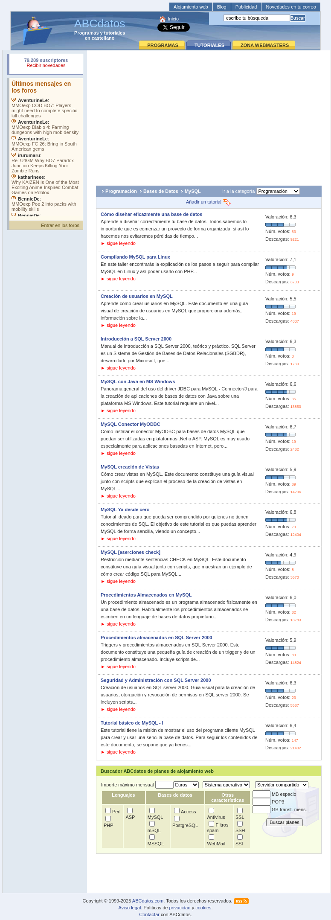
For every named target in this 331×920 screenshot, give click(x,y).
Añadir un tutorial (209, 201)
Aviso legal (129, 907)
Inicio (173, 18)
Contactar (149, 914)
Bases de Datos (160, 191)
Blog (221, 6)
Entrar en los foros (60, 225)
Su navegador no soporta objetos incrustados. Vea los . (46, 147)
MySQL (193, 191)
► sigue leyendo (118, 243)
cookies (203, 907)
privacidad (179, 907)
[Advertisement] (208, 115)
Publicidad (246, 6)
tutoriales (114, 32)
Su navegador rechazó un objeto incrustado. (46, 64)
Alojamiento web (191, 6)
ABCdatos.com (147, 900)
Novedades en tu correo (291, 6)
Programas (86, 32)
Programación (121, 191)
